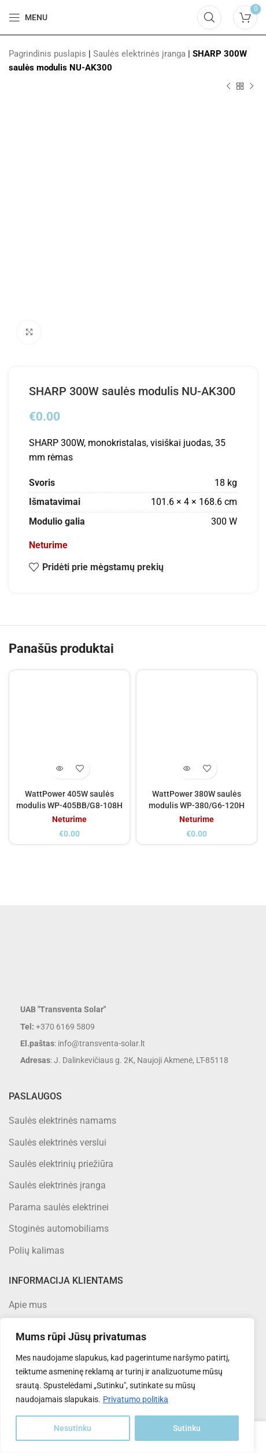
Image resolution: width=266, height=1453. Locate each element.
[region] (127, 1385)
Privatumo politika (135, 1399)
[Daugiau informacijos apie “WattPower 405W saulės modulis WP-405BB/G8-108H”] (59, 769)
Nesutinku (72, 1428)
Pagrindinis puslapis (47, 54)
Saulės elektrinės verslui (57, 1142)
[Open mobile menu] (28, 17)
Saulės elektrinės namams (62, 1120)
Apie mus (28, 1304)
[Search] (209, 17)
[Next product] (251, 86)
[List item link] (133, 1026)
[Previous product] (228, 86)
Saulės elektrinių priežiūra (61, 1163)
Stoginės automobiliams (59, 1228)
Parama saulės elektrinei (59, 1207)
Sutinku (187, 1428)
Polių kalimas (36, 1250)
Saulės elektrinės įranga (139, 54)
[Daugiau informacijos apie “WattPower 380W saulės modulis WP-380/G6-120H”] (186, 769)
